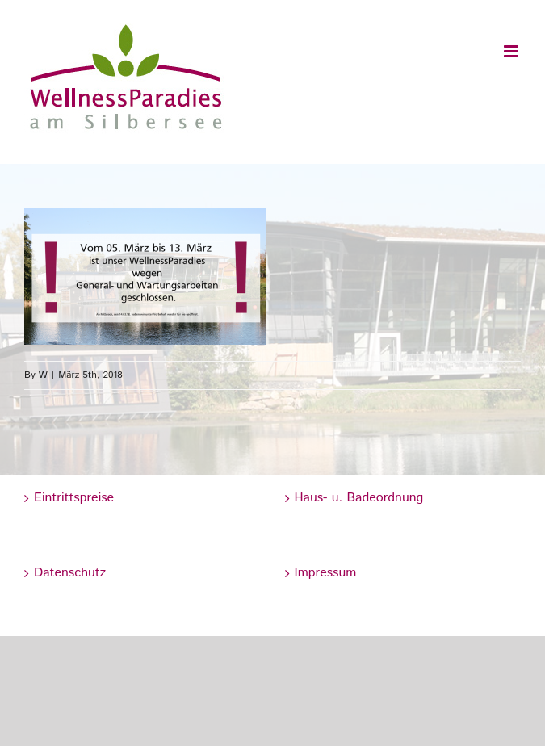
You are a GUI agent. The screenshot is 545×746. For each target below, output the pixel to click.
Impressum (326, 573)
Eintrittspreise (74, 497)
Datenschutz (70, 573)
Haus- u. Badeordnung (359, 497)
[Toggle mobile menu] (512, 51)
